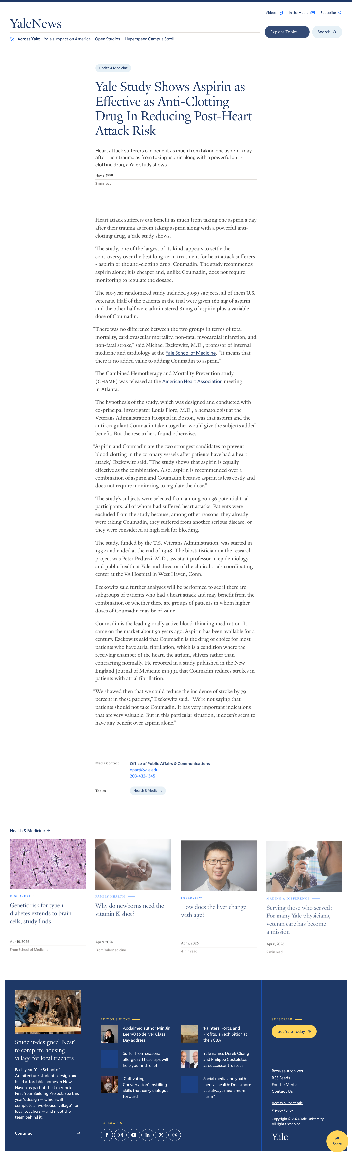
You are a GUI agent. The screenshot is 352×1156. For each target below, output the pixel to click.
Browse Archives (287, 1071)
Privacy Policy (282, 1110)
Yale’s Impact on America (67, 39)
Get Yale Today (294, 1031)
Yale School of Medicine (191, 356)
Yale (280, 1138)
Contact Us (282, 1091)
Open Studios (107, 39)
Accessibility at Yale (287, 1102)
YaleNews (36, 25)
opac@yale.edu (144, 774)
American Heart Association (192, 385)
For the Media (284, 1084)
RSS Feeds (281, 1078)
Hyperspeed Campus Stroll (149, 39)
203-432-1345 (142, 780)
